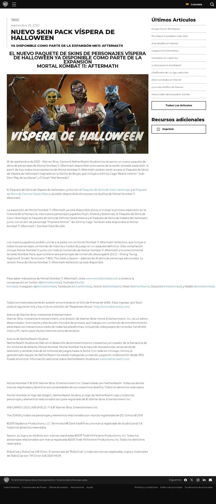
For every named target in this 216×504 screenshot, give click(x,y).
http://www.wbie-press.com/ (111, 306)
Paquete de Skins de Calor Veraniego (106, 189)
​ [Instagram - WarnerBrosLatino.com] (198, 480)
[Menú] (14, 4)
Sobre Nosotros (11, 487)
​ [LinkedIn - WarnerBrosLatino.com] (204, 479)
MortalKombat (82, 286)
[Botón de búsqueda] (212, 4)
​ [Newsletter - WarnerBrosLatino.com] (210, 479)
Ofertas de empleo (58, 487)
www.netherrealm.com (115, 359)
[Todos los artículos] (179, 105)
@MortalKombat (50, 282)
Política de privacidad (171, 487)
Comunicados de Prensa (34, 487)
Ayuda (89, 487)
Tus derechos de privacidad (198, 487)
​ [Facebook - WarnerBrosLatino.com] (185, 480)
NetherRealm (112, 286)
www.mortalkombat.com (101, 278)
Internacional (77, 487)
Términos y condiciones (146, 487)
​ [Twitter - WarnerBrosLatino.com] (192, 480)
